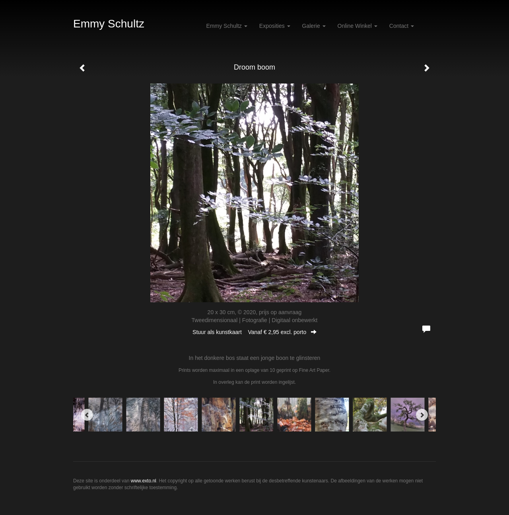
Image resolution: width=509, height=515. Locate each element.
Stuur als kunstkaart (254, 332)
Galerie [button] (314, 26)
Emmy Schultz (108, 23)
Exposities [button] (274, 26)
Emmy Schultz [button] (226, 26)
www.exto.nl (143, 481)
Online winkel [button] (357, 26)
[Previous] (87, 415)
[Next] (422, 415)
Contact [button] (401, 26)
